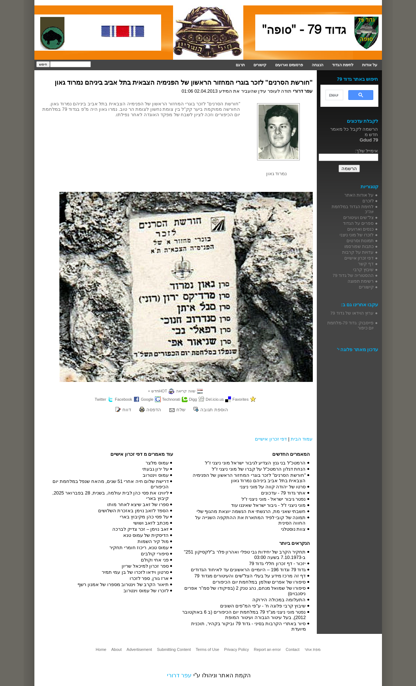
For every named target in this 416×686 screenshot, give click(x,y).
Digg (193, 399)
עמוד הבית (302, 439)
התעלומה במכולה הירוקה (279, 599)
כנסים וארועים (360, 229)
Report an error (267, 649)
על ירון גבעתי (155, 469)
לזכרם (368, 200)
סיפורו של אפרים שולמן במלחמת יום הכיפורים (259, 582)
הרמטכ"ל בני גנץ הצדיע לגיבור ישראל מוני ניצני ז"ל (255, 463)
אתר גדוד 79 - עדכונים (283, 493)
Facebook (123, 399)
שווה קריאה (186, 391)
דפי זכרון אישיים (271, 439)
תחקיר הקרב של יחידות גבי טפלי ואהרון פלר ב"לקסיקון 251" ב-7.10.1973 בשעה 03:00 (245, 554)
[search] (333, 95)
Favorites (240, 399)
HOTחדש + (157, 391)
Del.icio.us (215, 399)
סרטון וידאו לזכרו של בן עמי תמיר (135, 572)
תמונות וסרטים (360, 240)
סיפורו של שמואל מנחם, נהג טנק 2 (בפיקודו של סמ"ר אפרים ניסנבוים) (245, 590)
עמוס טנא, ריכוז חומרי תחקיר (139, 547)
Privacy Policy (236, 649)
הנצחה (317, 65)
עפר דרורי (179, 675)
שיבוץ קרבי (363, 269)
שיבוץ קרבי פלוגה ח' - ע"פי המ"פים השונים (263, 606)
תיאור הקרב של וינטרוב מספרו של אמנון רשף (123, 584)
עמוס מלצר (157, 463)
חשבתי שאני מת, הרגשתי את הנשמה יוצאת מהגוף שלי (251, 511)
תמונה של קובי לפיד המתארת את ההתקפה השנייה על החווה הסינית (250, 520)
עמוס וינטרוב (156, 475)
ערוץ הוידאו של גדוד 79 (352, 313)
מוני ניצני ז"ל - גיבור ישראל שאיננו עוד (268, 505)
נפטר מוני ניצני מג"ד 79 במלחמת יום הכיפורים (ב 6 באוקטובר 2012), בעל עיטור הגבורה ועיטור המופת (244, 614)
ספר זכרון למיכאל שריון (145, 566)
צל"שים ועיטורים (358, 217)
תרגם (240, 65)
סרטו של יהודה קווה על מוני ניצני (273, 486)
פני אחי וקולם (155, 560)
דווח (126, 409)
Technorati (171, 399)
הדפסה (153, 409)
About (116, 649)
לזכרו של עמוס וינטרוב (146, 590)
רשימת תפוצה (361, 281)
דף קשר (366, 263)
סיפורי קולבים (155, 553)
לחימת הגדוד (342, 65)
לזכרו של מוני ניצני (357, 234)
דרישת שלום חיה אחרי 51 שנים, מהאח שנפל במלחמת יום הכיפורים (110, 484)
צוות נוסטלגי (293, 529)
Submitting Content (174, 649)
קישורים (259, 65)
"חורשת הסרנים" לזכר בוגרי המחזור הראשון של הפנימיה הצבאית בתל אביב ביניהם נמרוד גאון (184, 82)
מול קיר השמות (153, 541)
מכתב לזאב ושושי (151, 523)
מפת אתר (312, 649)
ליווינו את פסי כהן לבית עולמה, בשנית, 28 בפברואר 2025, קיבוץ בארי (110, 495)
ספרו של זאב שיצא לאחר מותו (138, 504)
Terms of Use (207, 649)
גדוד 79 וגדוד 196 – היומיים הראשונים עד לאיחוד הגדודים (248, 569)
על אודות (369, 65)
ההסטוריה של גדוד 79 (353, 275)
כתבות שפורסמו (359, 246)
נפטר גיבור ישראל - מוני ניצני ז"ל (273, 499)
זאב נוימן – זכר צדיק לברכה (140, 529)
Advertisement (139, 649)
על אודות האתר (359, 195)
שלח (180, 409)
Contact (292, 649)
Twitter (100, 399)
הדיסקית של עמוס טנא (146, 535)
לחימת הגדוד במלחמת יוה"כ (353, 209)
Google (147, 399)
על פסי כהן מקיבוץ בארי (144, 516)
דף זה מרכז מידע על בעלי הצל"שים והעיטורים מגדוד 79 (250, 575)
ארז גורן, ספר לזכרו (149, 578)
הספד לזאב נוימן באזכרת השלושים (133, 510)
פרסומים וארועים (289, 65)
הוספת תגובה (214, 409)
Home (101, 649)
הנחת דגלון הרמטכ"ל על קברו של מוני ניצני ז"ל (259, 469)
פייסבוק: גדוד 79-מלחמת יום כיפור (350, 325)
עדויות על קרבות (358, 252)
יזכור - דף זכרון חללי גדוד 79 (277, 563)
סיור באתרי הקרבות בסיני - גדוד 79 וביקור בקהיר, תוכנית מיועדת (248, 626)
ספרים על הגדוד (358, 223)
